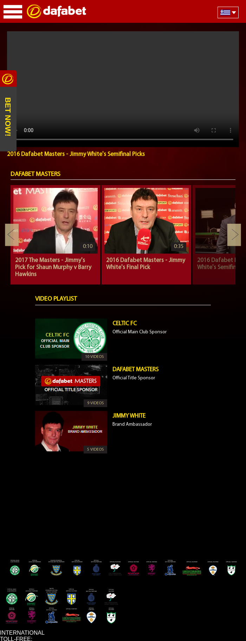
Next (234, 235)
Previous (12, 235)
